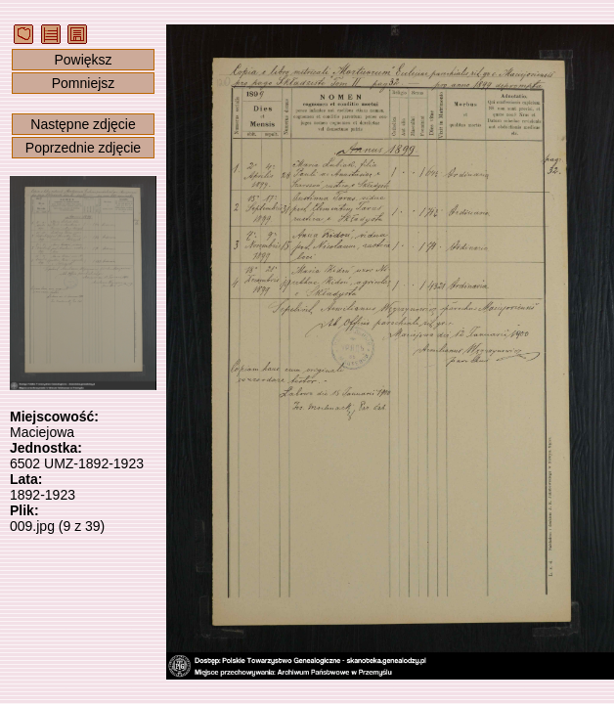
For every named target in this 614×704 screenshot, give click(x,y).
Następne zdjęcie (82, 124)
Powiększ (82, 59)
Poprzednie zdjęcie (83, 147)
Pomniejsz (83, 83)
